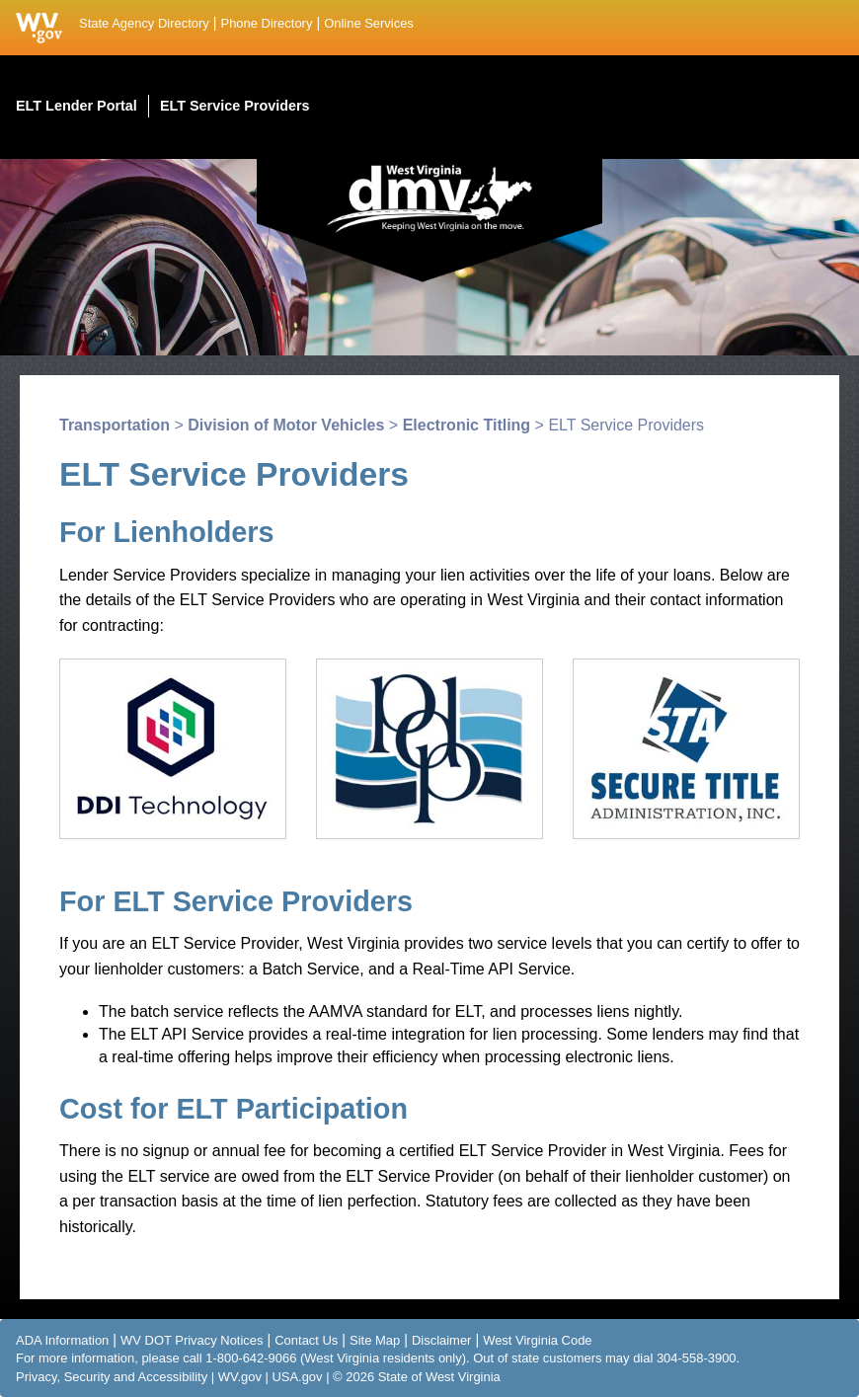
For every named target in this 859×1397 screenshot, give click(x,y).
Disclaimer (441, 1340)
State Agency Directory (144, 23)
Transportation (114, 425)
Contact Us (306, 1340)
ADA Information (62, 1340)
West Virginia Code (537, 1340)
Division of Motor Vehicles (286, 425)
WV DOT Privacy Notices (191, 1340)
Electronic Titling (467, 425)
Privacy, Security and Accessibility (111, 1376)
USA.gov (297, 1376)
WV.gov (240, 1376)
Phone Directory (267, 23)
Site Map (375, 1340)
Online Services (369, 23)
